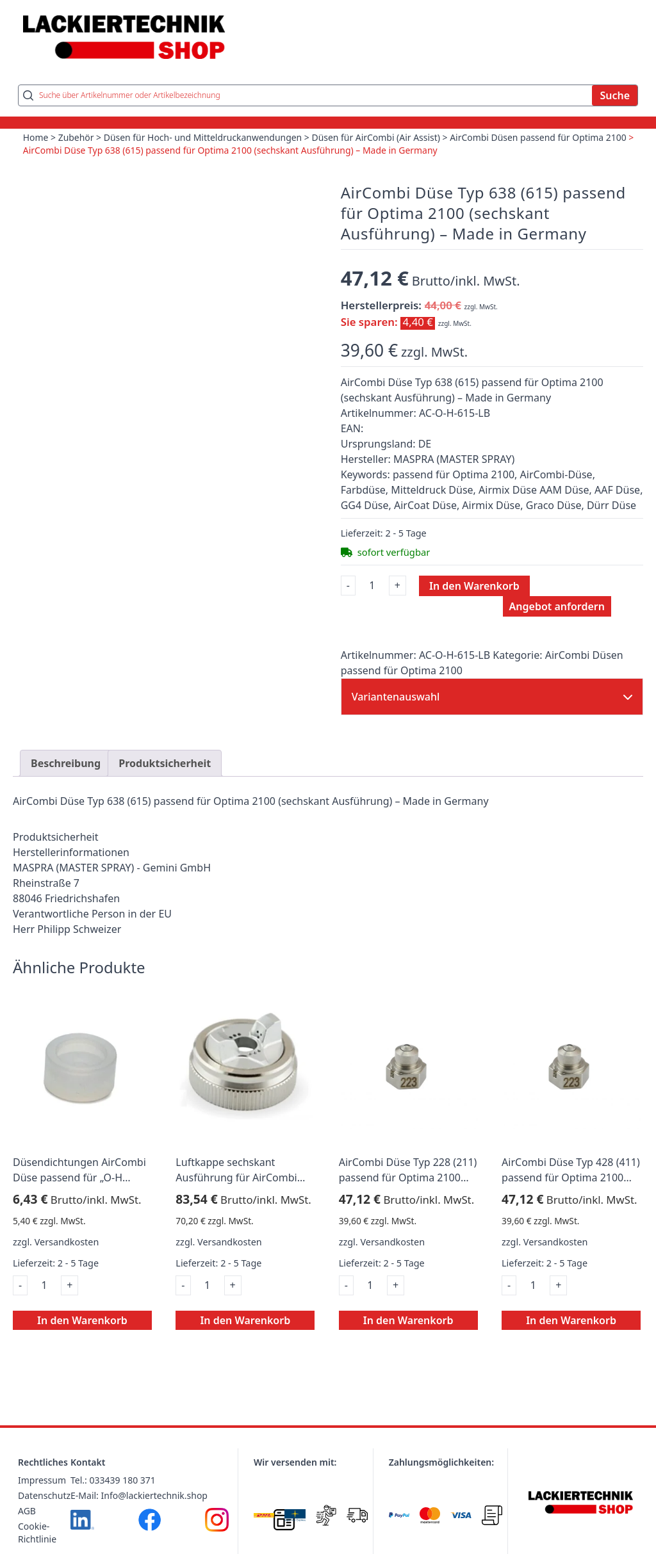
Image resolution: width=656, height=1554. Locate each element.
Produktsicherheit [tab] (165, 764)
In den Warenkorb (474, 586)
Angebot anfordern (557, 607)
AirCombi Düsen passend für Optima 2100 (540, 139)
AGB (27, 1512)
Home (36, 139)
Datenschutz (44, 1497)
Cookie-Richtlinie (37, 1533)
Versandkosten (67, 1243)
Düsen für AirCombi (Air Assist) (377, 139)
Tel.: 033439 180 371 (113, 1481)
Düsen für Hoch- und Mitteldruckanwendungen (204, 139)
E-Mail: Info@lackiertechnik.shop (139, 1497)
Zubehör (76, 139)
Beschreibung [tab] (66, 764)
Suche (615, 97)
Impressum (42, 1481)
